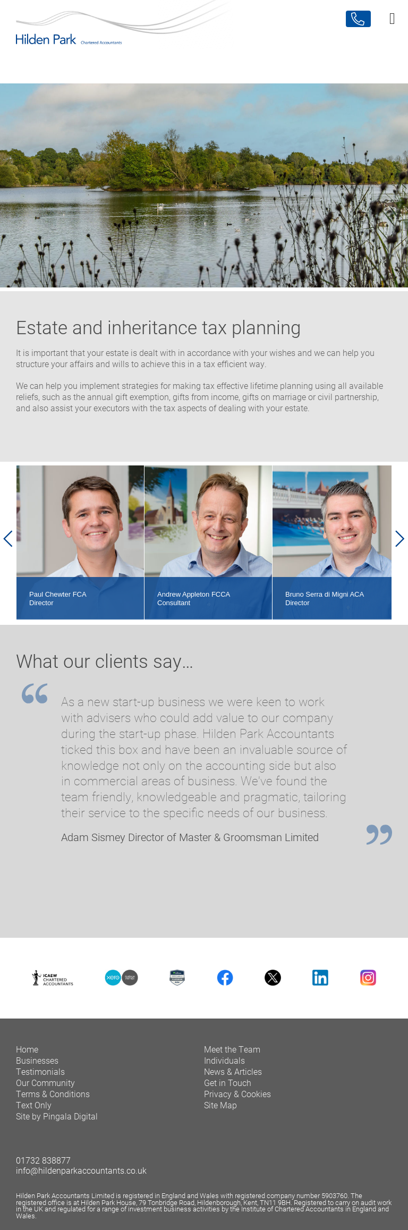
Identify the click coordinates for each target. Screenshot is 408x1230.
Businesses (37, 1060)
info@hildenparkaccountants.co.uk (81, 1170)
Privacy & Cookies (237, 1093)
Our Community (45, 1082)
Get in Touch (227, 1082)
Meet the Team (232, 1049)
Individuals (224, 1060)
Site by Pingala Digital (57, 1116)
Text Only (34, 1104)
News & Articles (233, 1071)
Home (27, 1049)
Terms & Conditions (53, 1093)
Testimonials (40, 1071)
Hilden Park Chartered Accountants (204, 36)
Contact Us (358, 19)
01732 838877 (43, 1160)
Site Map (220, 1104)
